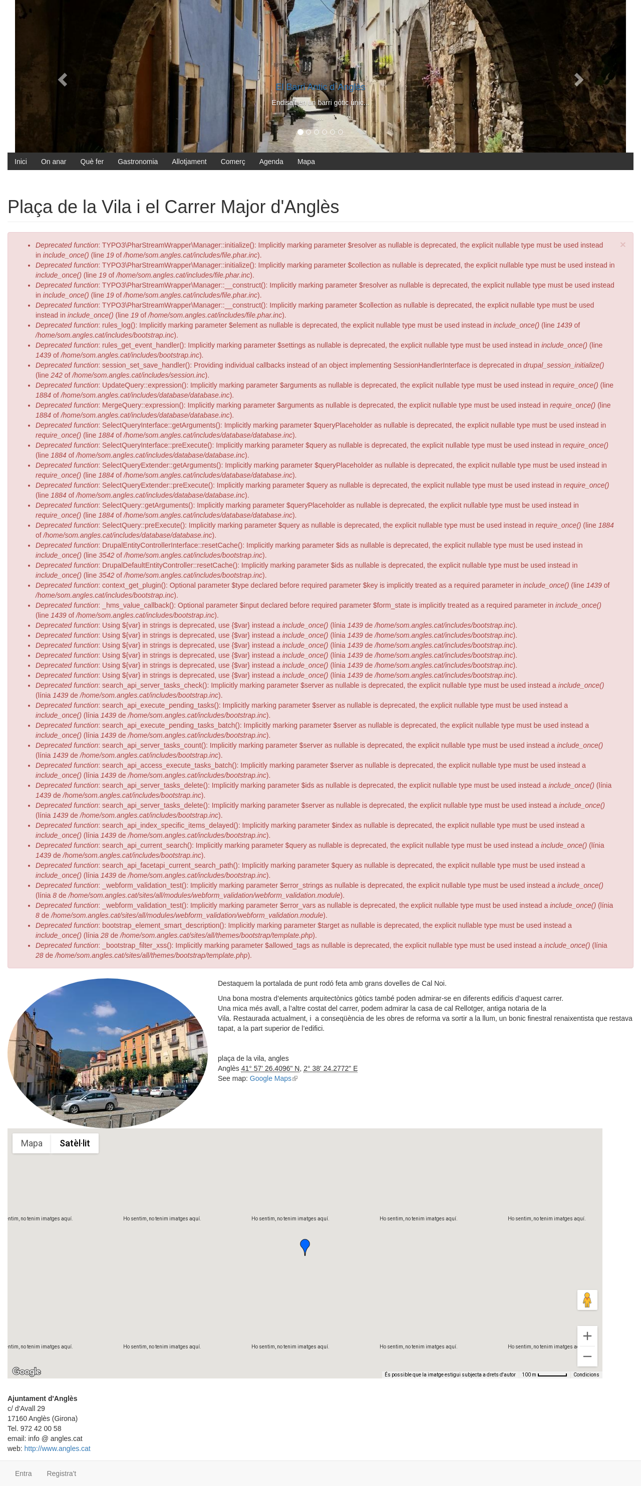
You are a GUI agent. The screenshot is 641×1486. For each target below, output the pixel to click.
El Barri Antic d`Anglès (320, 87)
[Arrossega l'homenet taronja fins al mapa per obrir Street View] (587, 1300)
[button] (305, 1247)
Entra (23, 1473)
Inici (21, 162)
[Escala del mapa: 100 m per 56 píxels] (544, 1374)
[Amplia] (587, 1336)
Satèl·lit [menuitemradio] (75, 1143)
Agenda (271, 162)
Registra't (61, 1473)
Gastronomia (138, 162)
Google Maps (273, 1078)
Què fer (92, 162)
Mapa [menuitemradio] (32, 1143)
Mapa (306, 162)
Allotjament (189, 162)
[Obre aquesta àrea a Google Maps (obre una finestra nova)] (26, 1371)
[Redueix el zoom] (587, 1356)
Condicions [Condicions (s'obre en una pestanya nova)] (586, 1374)
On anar (54, 162)
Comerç (233, 162)
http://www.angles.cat (57, 1448)
